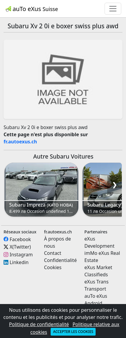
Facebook (20, 239)
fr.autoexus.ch (20, 141)
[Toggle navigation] (113, 9)
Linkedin (19, 262)
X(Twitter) (20, 247)
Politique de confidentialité (39, 324)
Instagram (21, 254)
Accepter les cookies (73, 331)
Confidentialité (60, 260)
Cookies (53, 267)
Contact (52, 253)
